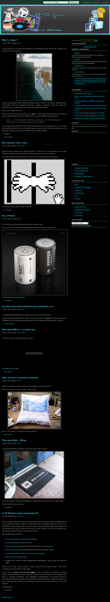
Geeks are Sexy (37, 315)
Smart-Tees (78, 212)
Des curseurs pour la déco (14, 143)
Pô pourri (20, 516)
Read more (28, 206)
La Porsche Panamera (12, 542)
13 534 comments (9, 323)
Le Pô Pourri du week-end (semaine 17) (20, 513)
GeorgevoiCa (79, 66)
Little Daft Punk (10, 557)
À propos (105, 3)
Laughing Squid (48, 546)
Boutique (86, 3)
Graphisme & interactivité (30, 539)
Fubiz (76, 185)
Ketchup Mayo (79, 193)
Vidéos (23, 332)
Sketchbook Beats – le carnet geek (18, 329)
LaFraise (51, 549)
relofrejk (77, 59)
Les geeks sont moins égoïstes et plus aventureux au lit (28, 306)
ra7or (76, 196)
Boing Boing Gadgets (19, 297)
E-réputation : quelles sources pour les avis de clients (90, 109)
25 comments (8, 300)
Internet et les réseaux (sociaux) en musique (89, 113)
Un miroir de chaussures (13, 539)
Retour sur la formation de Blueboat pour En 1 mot (90, 97)
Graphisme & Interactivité (16, 157)
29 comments (8, 372)
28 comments (8, 434)
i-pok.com (33, 566)
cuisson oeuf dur (80, 207)
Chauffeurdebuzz (22, 557)
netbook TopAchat (89, 47)
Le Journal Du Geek (39, 553)
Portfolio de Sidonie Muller (83, 176)
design (23, 146)
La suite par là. (6, 133)
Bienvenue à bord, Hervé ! (83, 93)
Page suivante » (7, 597)
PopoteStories (79, 174)
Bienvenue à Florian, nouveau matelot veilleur (90, 118)
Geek (19, 43)
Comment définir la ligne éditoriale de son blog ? (91, 105)
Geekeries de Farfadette (83, 187)
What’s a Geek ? (10, 40)
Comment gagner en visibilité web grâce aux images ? (89, 102)
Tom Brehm (78, 215)
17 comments (8, 210)
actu (22, 309)
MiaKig (77, 53)
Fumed (30, 542)
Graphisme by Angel (81, 168)
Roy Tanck (91, 126)
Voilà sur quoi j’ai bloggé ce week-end (20, 377)
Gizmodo (20, 504)
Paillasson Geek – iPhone (14, 440)
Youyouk (77, 199)
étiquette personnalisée (82, 210)
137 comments (8, 137)
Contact (95, 3)
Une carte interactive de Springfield (16, 546)
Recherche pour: (76, 40)
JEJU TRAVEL (79, 72)
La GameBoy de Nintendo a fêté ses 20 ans (18, 553)
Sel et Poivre (8, 216)
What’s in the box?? (11, 549)
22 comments (8, 507)
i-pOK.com (78, 190)
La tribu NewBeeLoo (81, 171)
